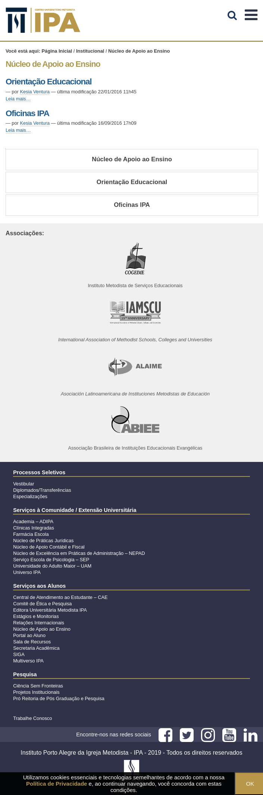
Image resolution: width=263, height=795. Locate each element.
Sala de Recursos (32, 642)
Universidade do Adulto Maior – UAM (52, 566)
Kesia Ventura (35, 91)
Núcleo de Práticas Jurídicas (43, 540)
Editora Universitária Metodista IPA (50, 610)
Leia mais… (18, 99)
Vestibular (23, 484)
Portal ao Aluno (29, 635)
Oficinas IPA (27, 113)
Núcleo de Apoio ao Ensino (132, 159)
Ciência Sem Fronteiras (38, 686)
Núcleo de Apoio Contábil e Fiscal (48, 547)
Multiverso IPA (28, 661)
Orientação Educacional (48, 81)
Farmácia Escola (30, 534)
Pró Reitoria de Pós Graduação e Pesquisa (58, 698)
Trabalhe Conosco (32, 718)
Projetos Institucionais (36, 692)
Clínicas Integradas (33, 528)
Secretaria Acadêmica (36, 648)
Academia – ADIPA (33, 521)
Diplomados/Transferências (42, 490)
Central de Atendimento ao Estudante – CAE (60, 597)
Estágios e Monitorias (36, 616)
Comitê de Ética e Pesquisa (42, 603)
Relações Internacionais (38, 622)
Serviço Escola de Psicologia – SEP (51, 559)
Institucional (90, 51)
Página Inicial (57, 51)
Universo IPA (27, 572)
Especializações (30, 496)
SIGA (19, 654)
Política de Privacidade (56, 783)
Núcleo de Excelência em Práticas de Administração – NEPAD (79, 553)
